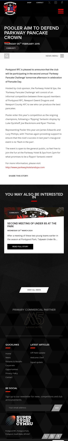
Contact (8, 377)
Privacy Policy (11, 373)
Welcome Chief (37, 357)
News (8, 357)
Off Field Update (37, 352)
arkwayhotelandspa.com (32, 167)
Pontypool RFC (10, 8)
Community (11, 48)
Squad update (36, 362)
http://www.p (12, 167)
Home (8, 353)
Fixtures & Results (13, 361)
